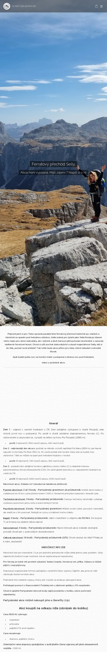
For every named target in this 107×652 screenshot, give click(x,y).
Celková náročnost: (13, 537)
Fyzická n (8, 489)
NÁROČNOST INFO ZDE (53, 547)
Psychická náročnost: (14, 508)
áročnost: (18, 489)
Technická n (9, 499)
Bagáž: (6, 518)
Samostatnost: (10, 527)
